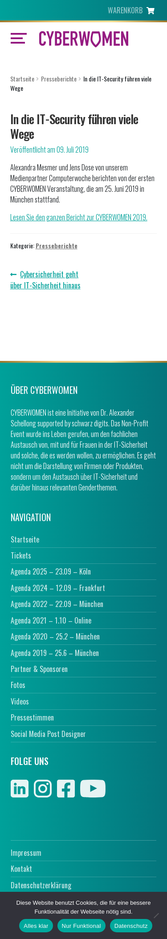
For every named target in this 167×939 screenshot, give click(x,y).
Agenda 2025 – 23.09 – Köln (51, 571)
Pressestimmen (32, 717)
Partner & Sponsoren (39, 669)
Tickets (21, 555)
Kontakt (21, 868)
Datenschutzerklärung (41, 885)
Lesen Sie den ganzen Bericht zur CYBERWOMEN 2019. (78, 217)
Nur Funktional (81, 926)
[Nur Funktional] (155, 915)
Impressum (26, 852)
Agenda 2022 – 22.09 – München (57, 604)
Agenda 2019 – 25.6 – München (55, 653)
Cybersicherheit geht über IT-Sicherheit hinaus (45, 280)
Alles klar (36, 926)
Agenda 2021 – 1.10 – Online (51, 620)
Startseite (22, 78)
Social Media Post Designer (48, 734)
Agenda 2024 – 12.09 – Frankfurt (58, 588)
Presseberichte (59, 78)
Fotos (18, 685)
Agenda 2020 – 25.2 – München (55, 636)
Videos (20, 701)
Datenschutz (131, 926)
